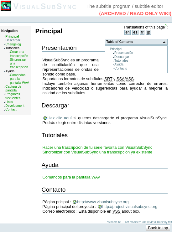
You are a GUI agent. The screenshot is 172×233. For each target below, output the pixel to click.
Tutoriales (121, 60)
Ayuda (118, 64)
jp (148, 32)
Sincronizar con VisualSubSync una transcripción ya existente (97, 152)
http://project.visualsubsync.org (130, 206)
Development (14, 105)
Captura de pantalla (13, 88)
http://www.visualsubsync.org (102, 201)
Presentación (123, 52)
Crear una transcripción (19, 53)
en (127, 32)
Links (9, 102)
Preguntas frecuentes (12, 96)
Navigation (9, 31)
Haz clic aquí (60, 118)
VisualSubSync (45, 6)
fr (142, 32)
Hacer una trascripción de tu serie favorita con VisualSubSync (97, 147)
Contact (10, 109)
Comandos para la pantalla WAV (19, 79)
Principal (12, 36)
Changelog (13, 44)
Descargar (12, 40)
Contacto (120, 68)
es (135, 32)
